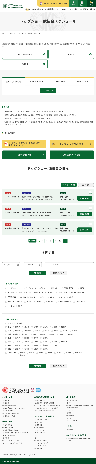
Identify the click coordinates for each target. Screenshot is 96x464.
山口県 (54, 345)
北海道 (10, 323)
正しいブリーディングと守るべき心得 (47, 406)
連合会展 (54, 288)
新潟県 (51, 334)
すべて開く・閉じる (68, 185)
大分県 (50, 352)
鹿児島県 (78, 352)
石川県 (33, 334)
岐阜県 (36, 338)
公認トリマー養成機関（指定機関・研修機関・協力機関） (80, 407)
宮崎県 (68, 352)
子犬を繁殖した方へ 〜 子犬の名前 (46, 408)
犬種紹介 (70, 430)
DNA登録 (6, 438)
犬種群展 (81, 288)
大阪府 (17, 341)
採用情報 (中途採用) (9, 455)
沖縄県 (22, 355)
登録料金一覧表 (8, 427)
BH (36, 438)
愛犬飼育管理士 (72, 400)
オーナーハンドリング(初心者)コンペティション (36, 292)
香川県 (26, 349)
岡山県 (26, 345)
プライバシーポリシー (22, 455)
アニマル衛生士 (72, 421)
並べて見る (86, 185)
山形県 (54, 327)
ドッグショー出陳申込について (71, 144)
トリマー (70, 403)
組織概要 (6, 403)
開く (48, 90)
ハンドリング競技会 (15, 306)
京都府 (26, 341)
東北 (9, 327)
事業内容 (6, 400)
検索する (71, 54)
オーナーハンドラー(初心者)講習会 (72, 292)
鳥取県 (36, 345)
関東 (9, 330)
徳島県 (17, 349)
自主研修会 (38, 448)
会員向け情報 (63, 3)
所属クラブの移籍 (9, 435)
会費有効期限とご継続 (10, 430)
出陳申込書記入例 (24, 155)
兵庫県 (36, 341)
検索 (73, 3)
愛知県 (17, 338)
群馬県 (74, 330)
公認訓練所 (70, 415)
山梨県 (60, 334)
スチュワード (71, 418)
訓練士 (69, 413)
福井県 (42, 334)
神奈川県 (27, 330)
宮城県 (36, 327)
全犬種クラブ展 (68, 288)
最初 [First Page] (33, 240)
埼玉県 (46, 330)
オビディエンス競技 (47, 297)
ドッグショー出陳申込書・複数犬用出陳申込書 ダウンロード (25, 144)
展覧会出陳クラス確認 (71, 155)
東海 (9, 338)
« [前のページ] (39, 241)
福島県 (63, 327)
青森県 (17, 327)
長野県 (70, 334)
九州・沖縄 (12, 352)
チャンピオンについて (42, 420)
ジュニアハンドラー (41, 446)
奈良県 (54, 341)
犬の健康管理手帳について (12, 413)
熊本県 (59, 352)
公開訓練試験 (80, 301)
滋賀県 (45, 341)
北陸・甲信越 (13, 334)
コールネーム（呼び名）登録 (12, 443)
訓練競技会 (12, 297)
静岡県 (26, 338)
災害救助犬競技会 (64, 301)
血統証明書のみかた (41, 400)
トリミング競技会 (41, 440)
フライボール (39, 430)
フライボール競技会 (66, 297)
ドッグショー (13, 288)
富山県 (24, 334)
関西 (9, 341)
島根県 (45, 345)
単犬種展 (11, 292)
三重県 (45, 338)
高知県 (45, 349)
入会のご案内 (7, 425)
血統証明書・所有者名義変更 (44, 403)
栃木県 (65, 330)
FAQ (91, 3)
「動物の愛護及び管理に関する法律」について (80, 440)
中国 (9, 345)
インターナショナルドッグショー (34, 288)
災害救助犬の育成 (9, 416)
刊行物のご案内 (8, 411)
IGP (36, 435)
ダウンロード (82, 3)
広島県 (17, 345)
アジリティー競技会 (15, 301)
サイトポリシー (34, 455)
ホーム (27, 9)
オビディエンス (40, 433)
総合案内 (54, 3)
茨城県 (56, 330)
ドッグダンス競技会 (34, 301)
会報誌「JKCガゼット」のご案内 (14, 408)
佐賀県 (31, 352)
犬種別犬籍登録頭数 (9, 406)
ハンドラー (70, 410)
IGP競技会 (50, 301)
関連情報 (25, 64)
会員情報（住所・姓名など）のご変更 (15, 433)
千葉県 (37, 330)
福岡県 (22, 352)
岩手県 (26, 327)
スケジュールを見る (25, 54)
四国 (9, 349)
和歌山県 (64, 341)
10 (60, 241)
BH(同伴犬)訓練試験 (27, 297)
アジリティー (39, 427)
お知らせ (46, 3)
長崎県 (41, 352)
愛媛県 (36, 349)
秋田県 (45, 327)
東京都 (17, 330)
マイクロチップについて (11, 440)
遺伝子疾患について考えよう (44, 411)
